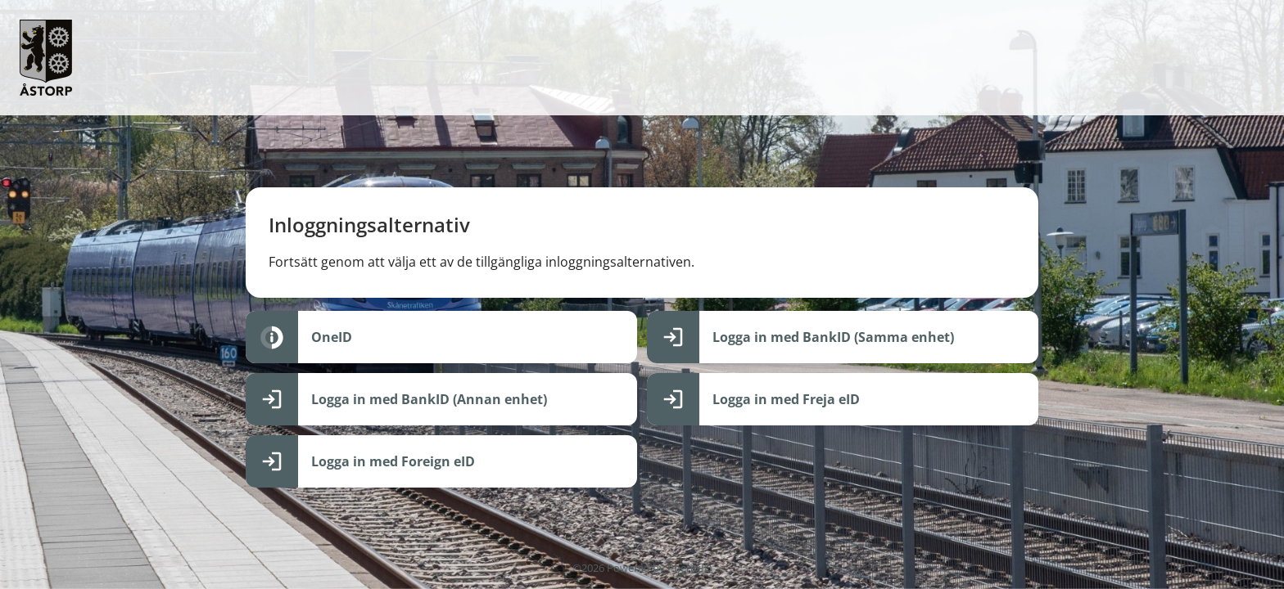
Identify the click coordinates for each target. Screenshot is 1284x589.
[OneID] (441, 337)
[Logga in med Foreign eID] (441, 461)
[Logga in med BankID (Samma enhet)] (842, 337)
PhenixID (689, 567)
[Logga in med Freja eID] (842, 399)
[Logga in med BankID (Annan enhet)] (441, 399)
